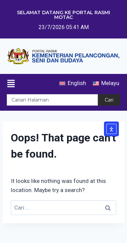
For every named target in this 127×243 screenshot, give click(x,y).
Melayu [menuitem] (110, 83)
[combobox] (52, 100)
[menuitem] (72, 83)
